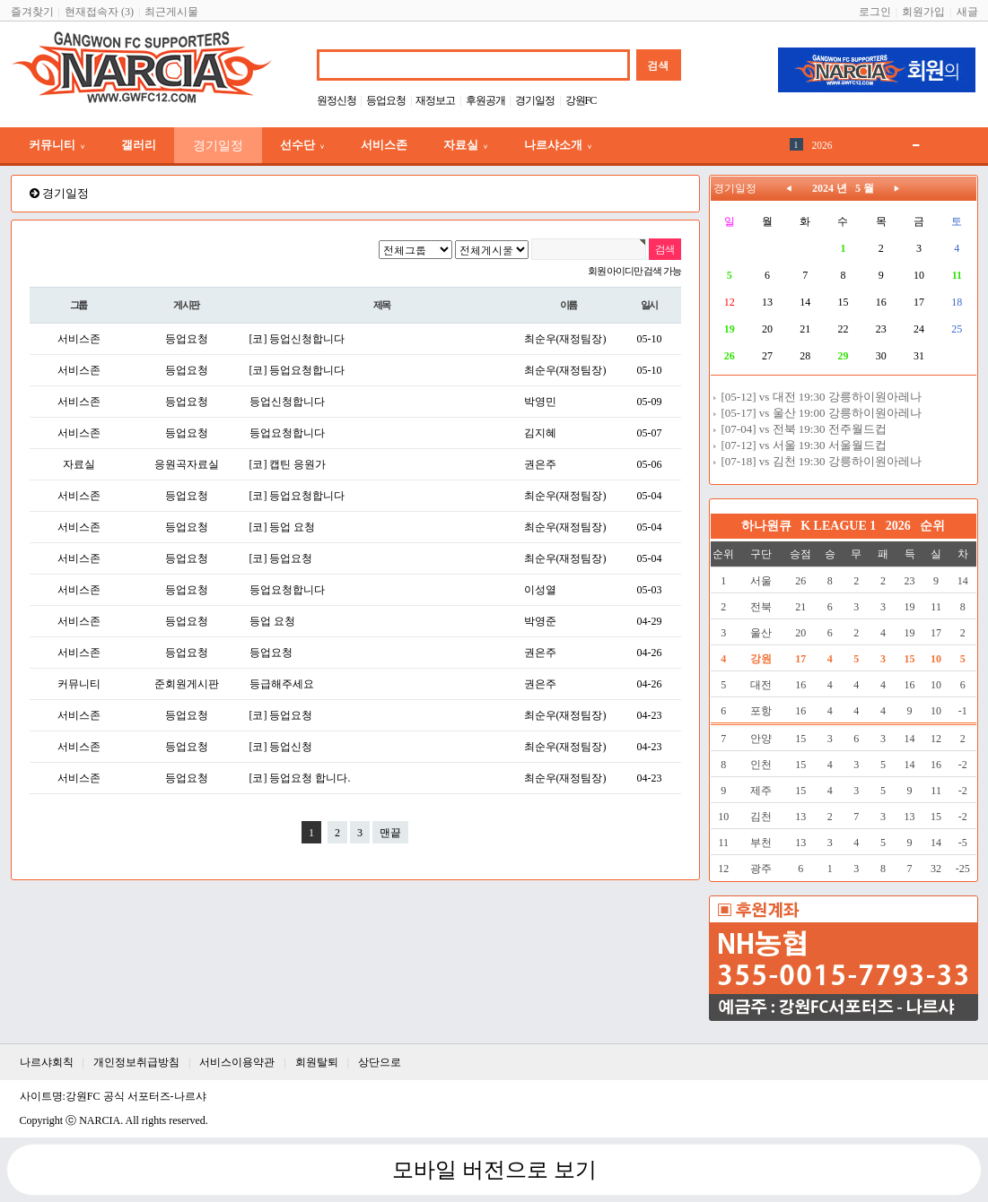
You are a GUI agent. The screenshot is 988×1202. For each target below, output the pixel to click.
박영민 (540, 401)
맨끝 (390, 832)
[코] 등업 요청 (282, 527)
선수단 (302, 144)
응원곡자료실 (186, 464)
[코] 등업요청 (281, 558)
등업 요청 (272, 621)
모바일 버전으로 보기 (494, 1169)
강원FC (581, 100)
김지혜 (540, 433)
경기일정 (535, 100)
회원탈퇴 (316, 1062)
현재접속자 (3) (99, 11)
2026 (822, 145)
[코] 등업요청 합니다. (300, 778)
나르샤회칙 (47, 1062)
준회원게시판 (186, 684)
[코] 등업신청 (281, 746)
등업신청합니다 (287, 401)
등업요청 (386, 100)
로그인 (875, 11)
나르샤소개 (558, 144)
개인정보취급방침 (136, 1062)
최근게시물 (171, 11)
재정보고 (435, 100)
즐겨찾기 (32, 11)
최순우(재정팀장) (565, 339)
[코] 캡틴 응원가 (288, 464)
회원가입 (923, 11)
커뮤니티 (57, 144)
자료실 (465, 144)
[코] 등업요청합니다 (297, 370)
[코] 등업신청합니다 (297, 339)
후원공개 (485, 100)
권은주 (540, 464)
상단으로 (379, 1062)
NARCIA (99, 1120)
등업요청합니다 (287, 433)
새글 (967, 11)
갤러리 (138, 144)
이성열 (540, 590)
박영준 (540, 621)
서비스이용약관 (237, 1062)
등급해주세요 (281, 684)
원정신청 (336, 100)
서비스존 (384, 144)
